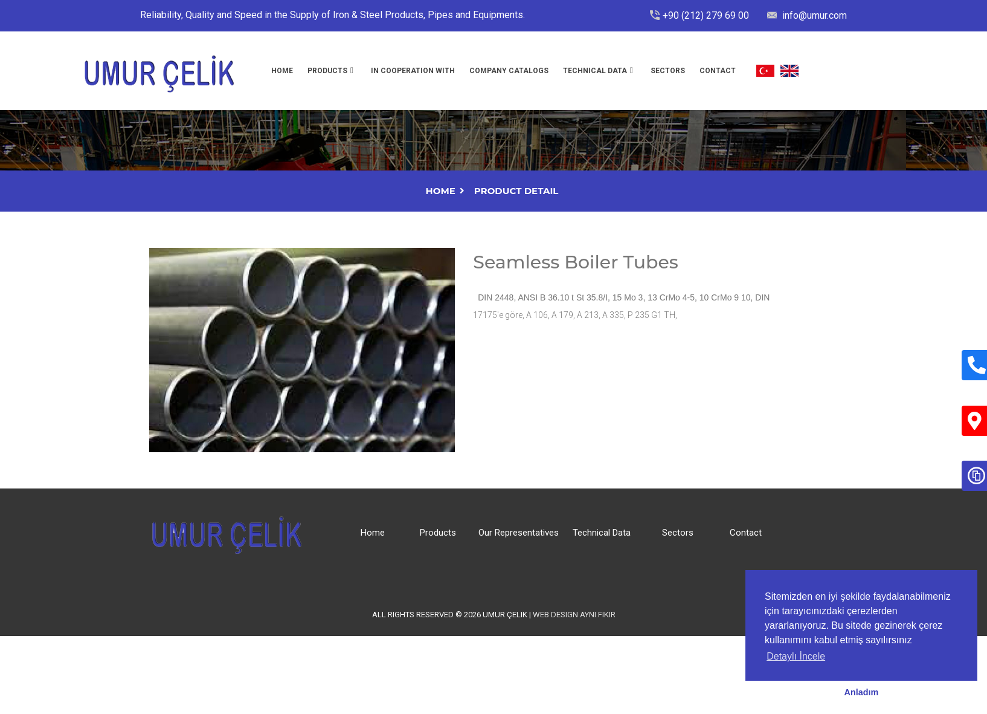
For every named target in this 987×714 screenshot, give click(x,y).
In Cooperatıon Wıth (413, 71)
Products (327, 71)
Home (282, 71)
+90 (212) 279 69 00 (706, 15)
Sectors (668, 71)
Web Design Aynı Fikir (574, 614)
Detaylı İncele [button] (796, 656)
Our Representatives (518, 532)
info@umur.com (813, 15)
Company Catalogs (508, 71)
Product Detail (516, 190)
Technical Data (602, 532)
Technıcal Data (595, 71)
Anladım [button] (861, 692)
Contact (717, 71)
